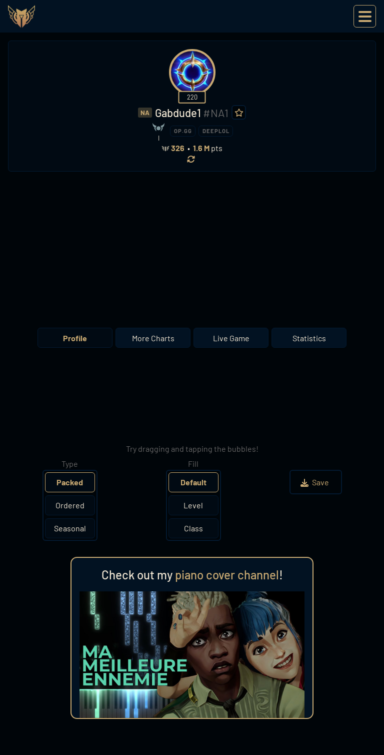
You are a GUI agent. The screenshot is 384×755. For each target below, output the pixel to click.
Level (193, 505)
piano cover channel (227, 574)
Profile (75, 338)
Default (193, 482)
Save (315, 482)
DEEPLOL (216, 131)
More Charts (153, 338)
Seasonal (70, 528)
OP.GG (183, 131)
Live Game (231, 338)
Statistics (309, 338)
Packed (69, 482)
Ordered (70, 505)
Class (193, 528)
